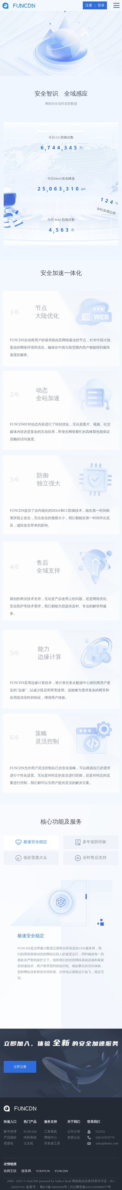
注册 (88, 5)
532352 (100, 1131)
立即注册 (20, 1067)
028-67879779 (105, 1137)
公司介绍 (73, 1131)
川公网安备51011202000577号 (90, 1187)
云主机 (28, 1143)
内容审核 (30, 1137)
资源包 (8, 1143)
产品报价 (10, 1137)
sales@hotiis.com (107, 1143)
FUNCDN (30, 1131)
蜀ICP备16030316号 (53, 1187)
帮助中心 (50, 1137)
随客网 (26, 1171)
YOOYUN (43, 1171)
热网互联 (10, 1171)
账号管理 (10, 1131)
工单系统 (50, 1131)
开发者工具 (52, 1143)
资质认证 (73, 1137)
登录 (101, 5)
